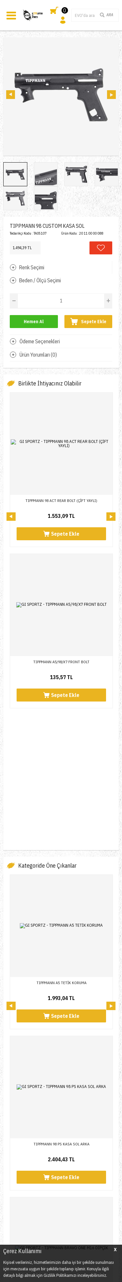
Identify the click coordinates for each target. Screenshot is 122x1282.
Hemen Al (34, 321)
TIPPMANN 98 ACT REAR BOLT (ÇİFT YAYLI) (61, 500)
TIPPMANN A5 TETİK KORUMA (61, 686)
